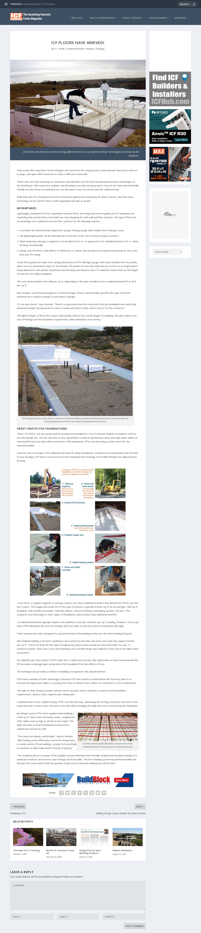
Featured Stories (76, 45)
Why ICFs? (76, 15)
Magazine (180, 15)
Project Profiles (132, 15)
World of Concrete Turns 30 (60, 849)
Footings (100, 45)
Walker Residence (122, 847)
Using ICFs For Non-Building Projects (90, 849)
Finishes (90, 45)
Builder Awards (158, 15)
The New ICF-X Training (26, 847)
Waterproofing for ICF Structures (39, 4)
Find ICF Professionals (102, 15)
